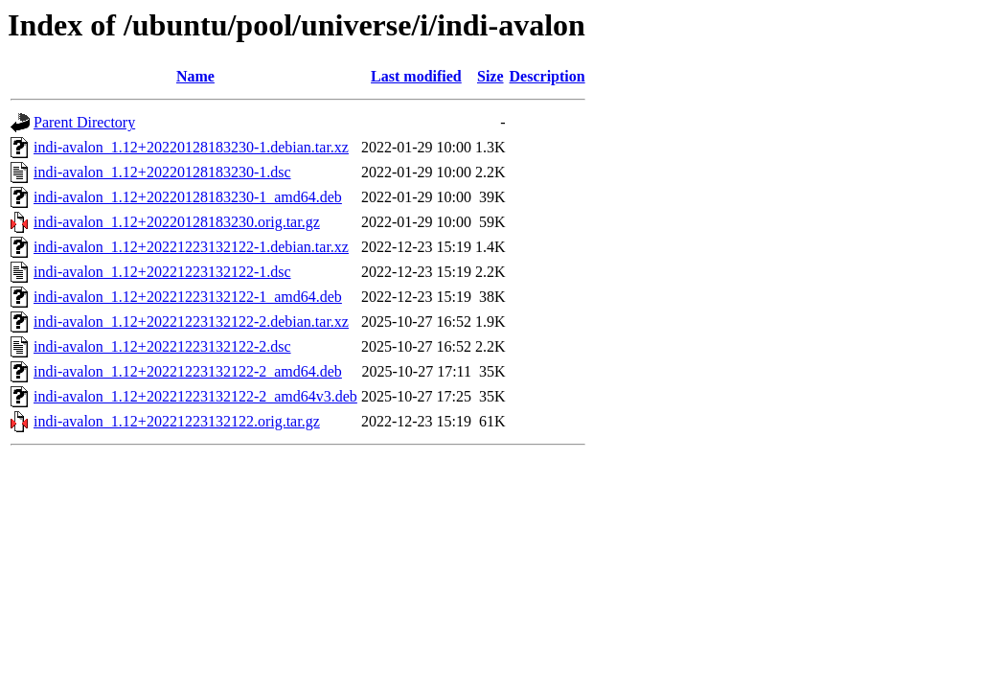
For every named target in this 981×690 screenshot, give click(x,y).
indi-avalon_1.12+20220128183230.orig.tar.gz (177, 222)
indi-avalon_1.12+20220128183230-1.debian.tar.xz (191, 147)
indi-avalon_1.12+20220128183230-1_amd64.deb (188, 197)
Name (195, 76)
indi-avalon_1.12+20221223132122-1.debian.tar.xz (191, 247)
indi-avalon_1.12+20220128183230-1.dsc (162, 172)
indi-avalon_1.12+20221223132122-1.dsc (162, 272)
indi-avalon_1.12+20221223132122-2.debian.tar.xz (191, 321)
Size (490, 76)
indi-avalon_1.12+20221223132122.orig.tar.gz (177, 421)
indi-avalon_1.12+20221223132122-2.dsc (162, 346)
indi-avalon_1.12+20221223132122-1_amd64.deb (188, 296)
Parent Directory (84, 122)
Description (547, 76)
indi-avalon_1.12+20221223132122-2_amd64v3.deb (195, 396)
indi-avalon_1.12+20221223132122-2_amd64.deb (188, 371)
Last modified (416, 76)
